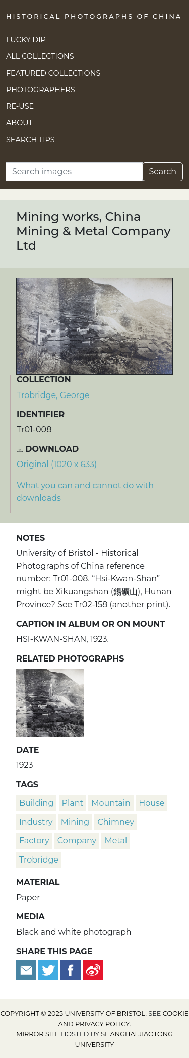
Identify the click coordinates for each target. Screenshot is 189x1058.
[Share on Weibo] (93, 969)
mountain (111, 803)
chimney (115, 822)
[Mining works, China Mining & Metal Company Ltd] (50, 701)
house (151, 803)
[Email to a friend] (27, 969)
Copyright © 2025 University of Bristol (73, 1013)
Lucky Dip (26, 39)
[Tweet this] (49, 969)
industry (36, 822)
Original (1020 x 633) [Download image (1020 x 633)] (57, 464)
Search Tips (30, 139)
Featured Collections (53, 73)
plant (73, 803)
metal (115, 840)
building (36, 803)
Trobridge (38, 860)
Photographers (40, 89)
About (19, 122)
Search (162, 171)
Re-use (20, 106)
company (76, 840)
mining (75, 822)
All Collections (40, 56)
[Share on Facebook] (70, 969)
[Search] (74, 171)
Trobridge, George (53, 395)
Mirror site (37, 1034)
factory (34, 840)
